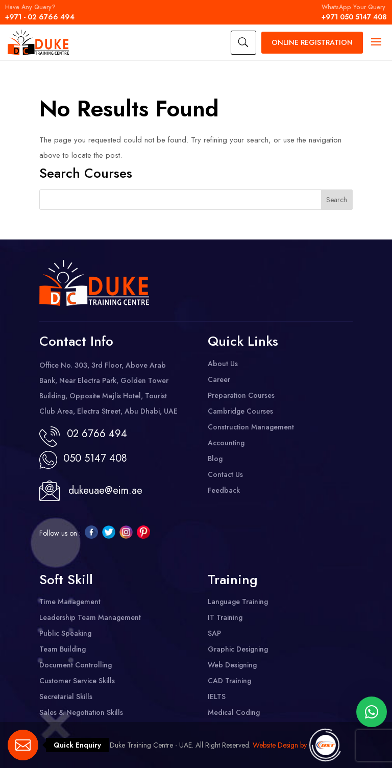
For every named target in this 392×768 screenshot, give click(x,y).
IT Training (225, 617)
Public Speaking (65, 633)
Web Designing (232, 665)
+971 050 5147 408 (354, 12)
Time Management (70, 601)
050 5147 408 (92, 458)
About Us (223, 363)
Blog (215, 458)
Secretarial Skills (65, 696)
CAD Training (229, 681)
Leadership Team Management (90, 617)
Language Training (238, 601)
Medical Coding (234, 712)
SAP (214, 633)
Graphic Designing (238, 649)
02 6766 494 (97, 433)
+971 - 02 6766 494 (40, 12)
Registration (312, 42)
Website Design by (280, 745)
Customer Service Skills (77, 681)
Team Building (62, 649)
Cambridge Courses (240, 411)
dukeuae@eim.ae (105, 490)
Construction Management (251, 427)
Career (219, 379)
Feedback (224, 490)
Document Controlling (75, 665)
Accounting (226, 443)
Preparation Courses (241, 395)
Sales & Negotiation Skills (81, 712)
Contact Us (225, 474)
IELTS (217, 696)
